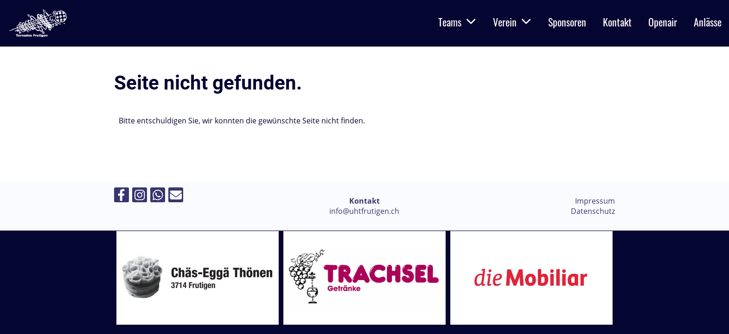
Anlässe (708, 21)
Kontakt (617, 21)
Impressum (595, 201)
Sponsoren (567, 21)
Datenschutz (593, 211)
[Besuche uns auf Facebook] (121, 196)
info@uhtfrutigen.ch (364, 211)
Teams (457, 21)
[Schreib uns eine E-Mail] (175, 196)
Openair (662, 21)
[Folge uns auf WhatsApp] (157, 196)
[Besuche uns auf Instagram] (139, 196)
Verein (512, 21)
